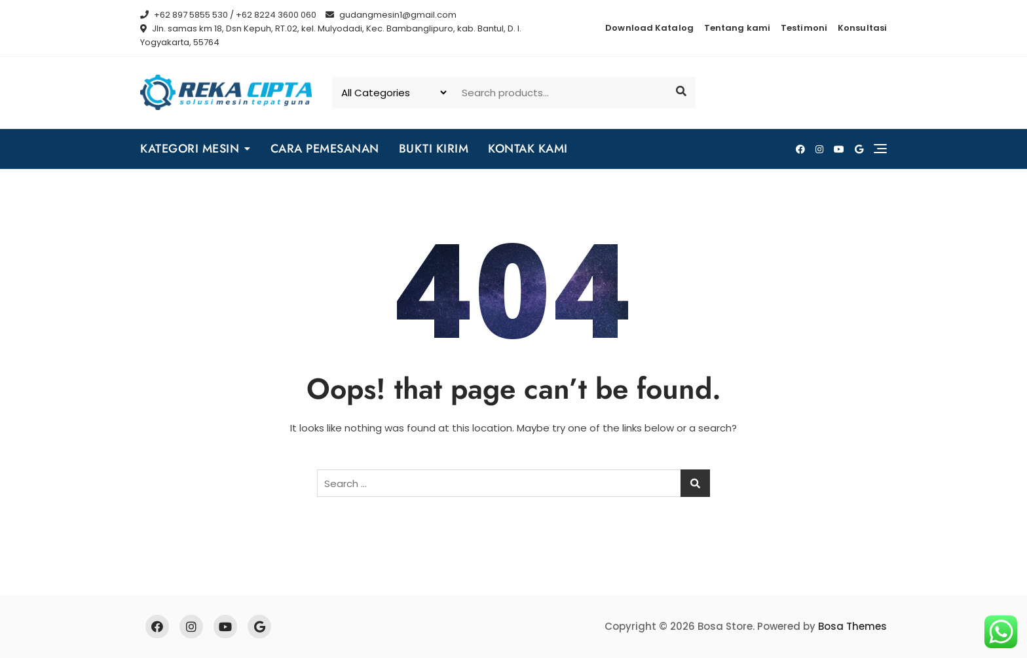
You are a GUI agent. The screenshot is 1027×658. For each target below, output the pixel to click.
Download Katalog (649, 28)
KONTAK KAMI (528, 148)
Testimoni (804, 28)
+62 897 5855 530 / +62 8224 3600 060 (228, 15)
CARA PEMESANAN (325, 148)
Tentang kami (737, 28)
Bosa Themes (852, 626)
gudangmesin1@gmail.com (391, 15)
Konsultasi (862, 28)
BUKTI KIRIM (434, 148)
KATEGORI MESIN (189, 148)
